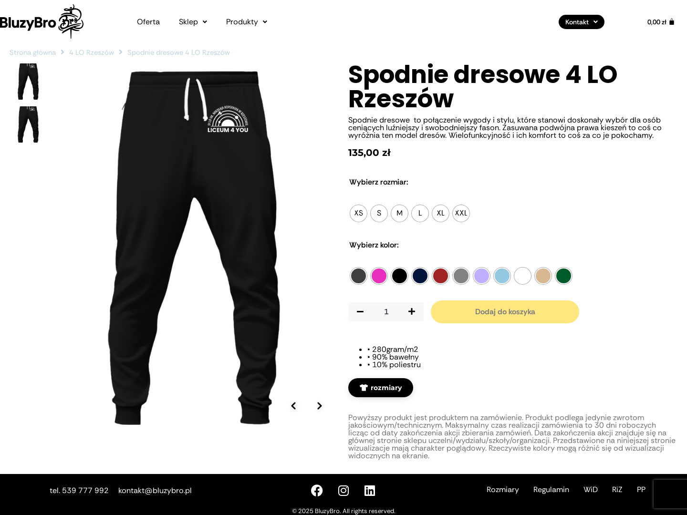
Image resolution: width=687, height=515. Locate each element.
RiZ (617, 489)
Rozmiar (378, 182)
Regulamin (551, 489)
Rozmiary (503, 489)
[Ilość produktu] (386, 312)
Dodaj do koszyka (505, 312)
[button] (193, 22)
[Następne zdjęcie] (319, 392)
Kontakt (581, 22)
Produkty (246, 22)
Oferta (148, 22)
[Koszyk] (661, 22)
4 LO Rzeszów (91, 52)
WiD (590, 489)
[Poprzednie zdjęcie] (293, 392)
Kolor (374, 245)
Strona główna (33, 52)
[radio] (358, 213)
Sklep (193, 22)
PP (641, 489)
